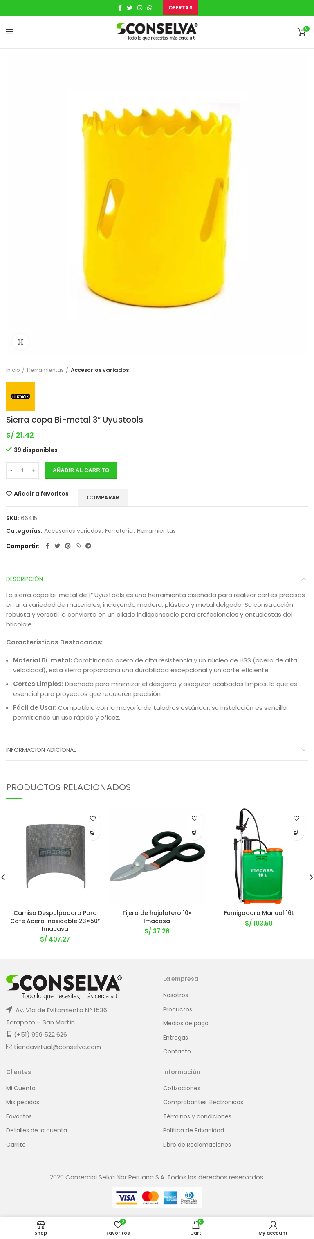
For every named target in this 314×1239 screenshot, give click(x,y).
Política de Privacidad (193, 1130)
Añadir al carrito (81, 470)
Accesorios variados (100, 370)
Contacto (177, 1052)
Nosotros (175, 995)
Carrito (16, 1145)
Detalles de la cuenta (36, 1130)
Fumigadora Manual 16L (259, 913)
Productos (177, 1009)
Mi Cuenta (21, 1088)
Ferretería (119, 531)
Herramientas (45, 370)
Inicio (13, 370)
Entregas (175, 1038)
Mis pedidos (22, 1102)
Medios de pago (186, 1023)
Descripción (24, 579)
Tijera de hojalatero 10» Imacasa (156, 917)
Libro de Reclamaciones (197, 1145)
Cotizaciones (181, 1088)
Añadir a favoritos (41, 493)
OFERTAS (180, 7)
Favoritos (19, 1116)
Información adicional (41, 750)
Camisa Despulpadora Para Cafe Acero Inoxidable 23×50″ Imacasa (55, 921)
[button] (92, 833)
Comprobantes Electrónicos (203, 1102)
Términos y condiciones (197, 1116)
